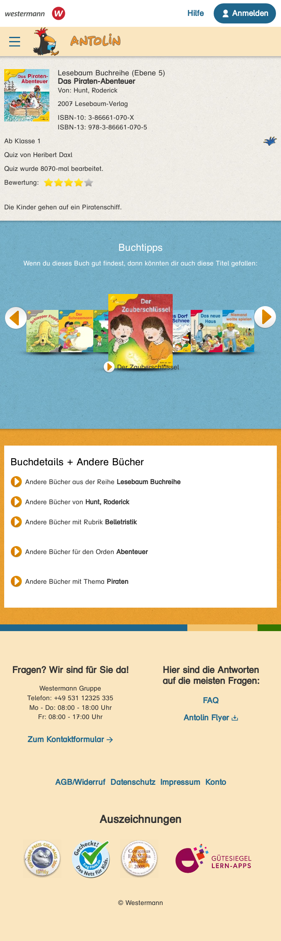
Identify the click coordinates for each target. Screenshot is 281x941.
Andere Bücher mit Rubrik (81, 522)
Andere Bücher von (77, 502)
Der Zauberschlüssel (148, 367)
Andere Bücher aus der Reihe (103, 482)
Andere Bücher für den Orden (86, 552)
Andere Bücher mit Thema (76, 581)
